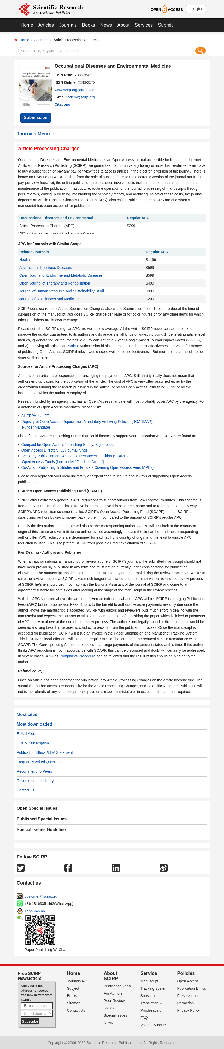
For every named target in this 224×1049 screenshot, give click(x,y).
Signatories (104, 444)
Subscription (150, 996)
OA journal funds (74, 450)
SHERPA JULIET (35, 416)
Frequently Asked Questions (39, 762)
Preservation (187, 996)
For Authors (113, 993)
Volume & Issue (153, 1025)
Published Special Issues (42, 819)
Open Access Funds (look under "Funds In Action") (63, 462)
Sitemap (73, 1003)
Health (24, 260)
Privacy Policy (188, 1010)
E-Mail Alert (26, 734)
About (123, 25)
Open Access (188, 981)
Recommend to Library (35, 781)
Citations (62, 104)
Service (148, 973)
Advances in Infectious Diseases (45, 267)
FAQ (144, 1018)
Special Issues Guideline (41, 829)
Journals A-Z (77, 981)
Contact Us (76, 1010)
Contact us (25, 790)
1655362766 (35, 911)
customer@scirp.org (41, 896)
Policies (186, 973)
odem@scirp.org (81, 97)
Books (88, 25)
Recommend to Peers (34, 771)
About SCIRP (111, 976)
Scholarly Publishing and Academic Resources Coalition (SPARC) (74, 456)
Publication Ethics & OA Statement (45, 752)
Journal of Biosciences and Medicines (49, 299)
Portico (72, 346)
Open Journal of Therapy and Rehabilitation (54, 283)
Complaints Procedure (77, 656)
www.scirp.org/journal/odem (77, 90)
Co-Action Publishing (38, 467)
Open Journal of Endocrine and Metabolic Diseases (61, 275)
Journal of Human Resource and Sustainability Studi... (63, 291)
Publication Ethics (191, 988)
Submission (36, 117)
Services (144, 25)
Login (196, 8)
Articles (46, 25)
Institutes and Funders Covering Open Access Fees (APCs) (105, 467)
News (106, 25)
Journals (68, 25)
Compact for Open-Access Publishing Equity (57, 444)
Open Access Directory (39, 450)
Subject (73, 988)
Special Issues (115, 1015)
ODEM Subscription (33, 743)
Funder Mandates (36, 427)
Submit (165, 25)
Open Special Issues (37, 808)
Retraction (185, 1003)
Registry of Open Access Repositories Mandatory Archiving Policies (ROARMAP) (86, 421)
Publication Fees (117, 986)
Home (27, 25)
